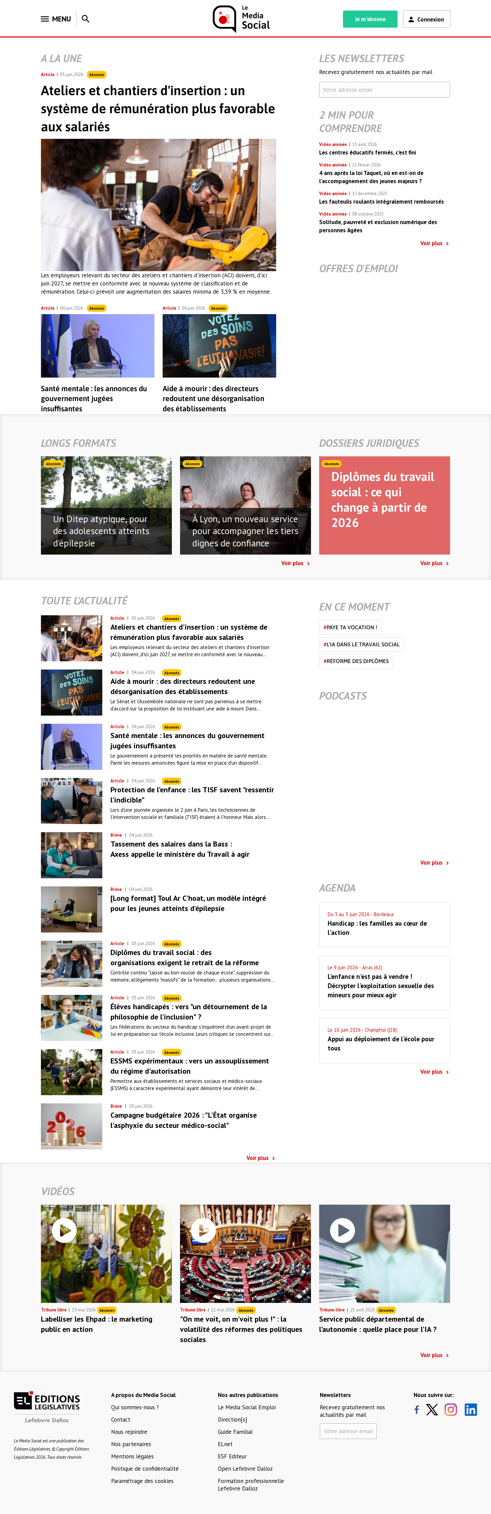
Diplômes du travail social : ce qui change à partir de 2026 (382, 499)
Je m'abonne (370, 19)
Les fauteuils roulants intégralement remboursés (381, 201)
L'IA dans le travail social (362, 644)
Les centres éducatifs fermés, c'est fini (367, 152)
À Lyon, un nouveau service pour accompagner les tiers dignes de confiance (245, 531)
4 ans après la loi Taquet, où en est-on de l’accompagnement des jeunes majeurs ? (371, 177)
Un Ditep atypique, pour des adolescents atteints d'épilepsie (101, 531)
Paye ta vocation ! (350, 627)
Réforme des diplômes (356, 661)
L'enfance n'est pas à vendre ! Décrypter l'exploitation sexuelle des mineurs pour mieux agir (381, 985)
